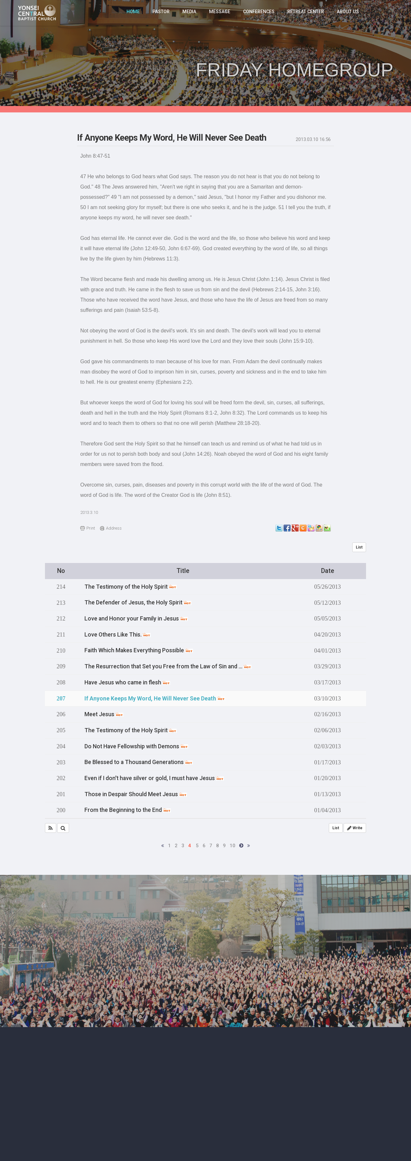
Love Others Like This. (119, 634)
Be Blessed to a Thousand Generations (141, 760)
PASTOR (162, 12)
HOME (135, 12)
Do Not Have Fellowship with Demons (139, 745)
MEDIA (191, 12)
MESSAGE (221, 12)
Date (327, 571)
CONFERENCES (260, 12)
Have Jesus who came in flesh (130, 681)
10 (232, 843)
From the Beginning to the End (130, 808)
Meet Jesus (105, 713)
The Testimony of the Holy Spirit (133, 587)
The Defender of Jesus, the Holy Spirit (140, 602)
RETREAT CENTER (307, 12)
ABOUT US (348, 12)
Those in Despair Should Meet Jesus (138, 792)
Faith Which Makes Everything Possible (141, 650)
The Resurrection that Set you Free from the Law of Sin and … (172, 666)
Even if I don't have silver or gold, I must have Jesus (158, 776)
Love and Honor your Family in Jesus (138, 618)
